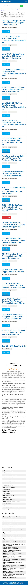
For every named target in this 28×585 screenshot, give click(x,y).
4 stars (16, 369)
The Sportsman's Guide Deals (9, 481)
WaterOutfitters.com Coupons (8, 485)
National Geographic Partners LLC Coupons (11, 501)
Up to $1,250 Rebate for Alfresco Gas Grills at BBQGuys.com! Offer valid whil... (12, 520)
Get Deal (6, 31)
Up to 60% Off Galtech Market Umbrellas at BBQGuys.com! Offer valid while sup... (11, 523)
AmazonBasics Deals (7, 497)
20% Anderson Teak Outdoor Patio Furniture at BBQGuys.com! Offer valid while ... (12, 526)
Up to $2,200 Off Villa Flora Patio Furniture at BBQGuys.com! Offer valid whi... (12, 533)
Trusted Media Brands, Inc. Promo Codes (11, 507)
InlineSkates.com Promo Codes (9, 483)
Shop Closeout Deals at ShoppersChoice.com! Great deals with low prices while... (13, 566)
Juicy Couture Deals (7, 489)
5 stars (19, 369)
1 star (9, 369)
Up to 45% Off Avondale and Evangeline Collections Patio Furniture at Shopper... (13, 572)
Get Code (6, 217)
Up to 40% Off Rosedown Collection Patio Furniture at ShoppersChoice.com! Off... (13, 569)
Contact (18, 582)
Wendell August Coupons (8, 476)
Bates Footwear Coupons (8, 479)
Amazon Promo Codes (7, 491)
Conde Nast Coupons (7, 503)
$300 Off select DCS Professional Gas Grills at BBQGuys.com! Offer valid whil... (12, 536)
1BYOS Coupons (6, 493)
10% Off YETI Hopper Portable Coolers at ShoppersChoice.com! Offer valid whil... (11, 548)
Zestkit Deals (5, 505)
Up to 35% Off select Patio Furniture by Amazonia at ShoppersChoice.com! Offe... (13, 539)
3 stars (14, 369)
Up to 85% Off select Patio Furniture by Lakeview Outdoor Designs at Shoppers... (12, 554)
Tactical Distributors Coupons (8, 470)
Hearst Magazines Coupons (8, 495)
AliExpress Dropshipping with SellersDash (16, 583)
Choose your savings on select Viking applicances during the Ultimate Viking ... (13, 517)
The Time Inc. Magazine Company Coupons (11, 509)
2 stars (11, 369)
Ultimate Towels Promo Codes (9, 499)
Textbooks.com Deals (7, 472)
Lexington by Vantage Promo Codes (10, 474)
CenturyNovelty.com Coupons (9, 487)
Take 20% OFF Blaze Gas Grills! (9, 577)
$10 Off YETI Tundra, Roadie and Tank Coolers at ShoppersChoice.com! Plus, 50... (12, 551)
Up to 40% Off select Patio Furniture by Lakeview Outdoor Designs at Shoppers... (12, 557)
